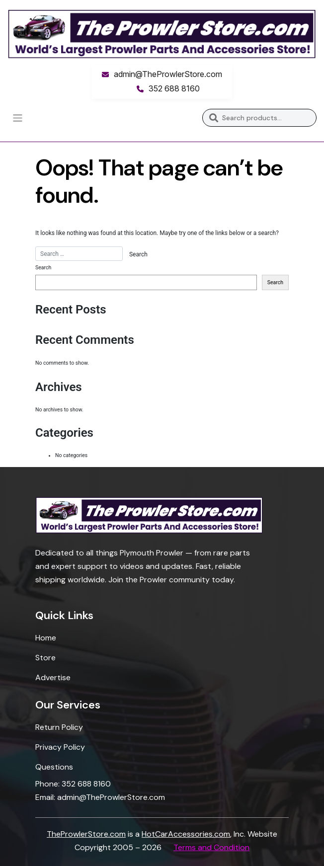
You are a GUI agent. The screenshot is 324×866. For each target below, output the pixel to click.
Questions (54, 767)
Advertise (53, 677)
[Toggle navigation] (17, 118)
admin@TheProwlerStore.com (168, 74)
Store (45, 657)
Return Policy (59, 727)
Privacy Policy (60, 747)
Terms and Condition (211, 847)
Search (213, 117)
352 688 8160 (174, 88)
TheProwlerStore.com (86, 834)
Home (45, 637)
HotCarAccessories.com (186, 834)
